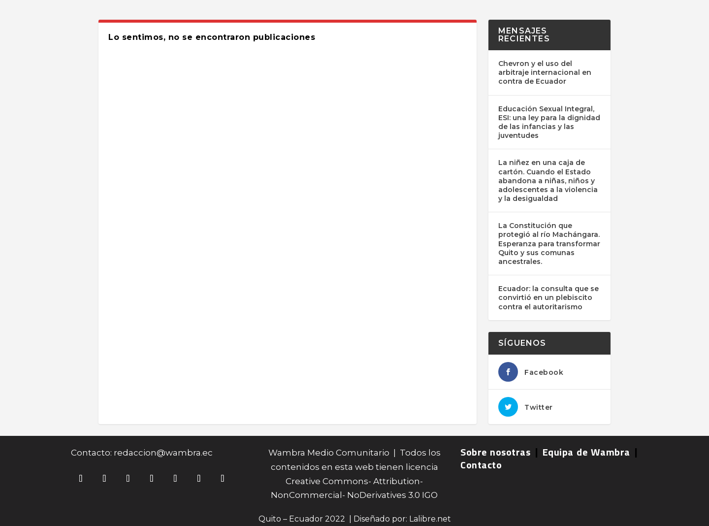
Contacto (481, 464)
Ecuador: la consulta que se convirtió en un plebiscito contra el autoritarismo (548, 297)
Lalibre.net (430, 519)
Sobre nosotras (495, 452)
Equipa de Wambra (586, 452)
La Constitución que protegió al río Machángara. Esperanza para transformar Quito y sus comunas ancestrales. (549, 243)
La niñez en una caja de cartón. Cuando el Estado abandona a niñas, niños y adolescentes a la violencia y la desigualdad (548, 180)
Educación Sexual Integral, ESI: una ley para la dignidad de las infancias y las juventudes (549, 122)
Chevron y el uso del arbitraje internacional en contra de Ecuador (544, 72)
